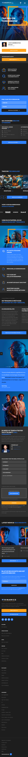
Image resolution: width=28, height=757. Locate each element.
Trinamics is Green (5, 658)
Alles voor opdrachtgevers (7, 633)
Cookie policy (4, 742)
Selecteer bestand (14, 493)
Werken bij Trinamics (5, 656)
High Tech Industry (5, 699)
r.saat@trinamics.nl (16, 449)
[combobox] (14, 102)
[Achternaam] (14, 465)
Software (3, 704)
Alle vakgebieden (5, 694)
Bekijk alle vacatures (14, 142)
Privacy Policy (20, 511)
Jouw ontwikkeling (5, 685)
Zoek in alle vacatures (14, 110)
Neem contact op (14, 59)
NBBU (3, 751)
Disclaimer (3, 744)
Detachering (4, 661)
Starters (3, 675)
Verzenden (14, 502)
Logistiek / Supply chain (6, 712)
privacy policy (21, 505)
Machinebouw (4, 722)
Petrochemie (4, 727)
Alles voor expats (5, 642)
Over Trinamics (4, 648)
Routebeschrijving (14, 614)
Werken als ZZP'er (5, 680)
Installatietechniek (5, 707)
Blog (2, 653)
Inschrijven (14, 585)
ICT (2, 702)
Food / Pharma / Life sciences (7, 717)
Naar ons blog (14, 561)
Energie (3, 709)
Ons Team (3, 651)
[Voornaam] (14, 461)
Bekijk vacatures (14, 50)
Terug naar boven (7, 754)
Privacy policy (4, 747)
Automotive (4, 697)
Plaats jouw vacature (5, 635)
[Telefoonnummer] (14, 472)
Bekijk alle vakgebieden (17, 197)
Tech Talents (4, 670)
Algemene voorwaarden (6, 740)
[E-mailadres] (14, 469)
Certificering (4, 749)
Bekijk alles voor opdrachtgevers (14, 333)
